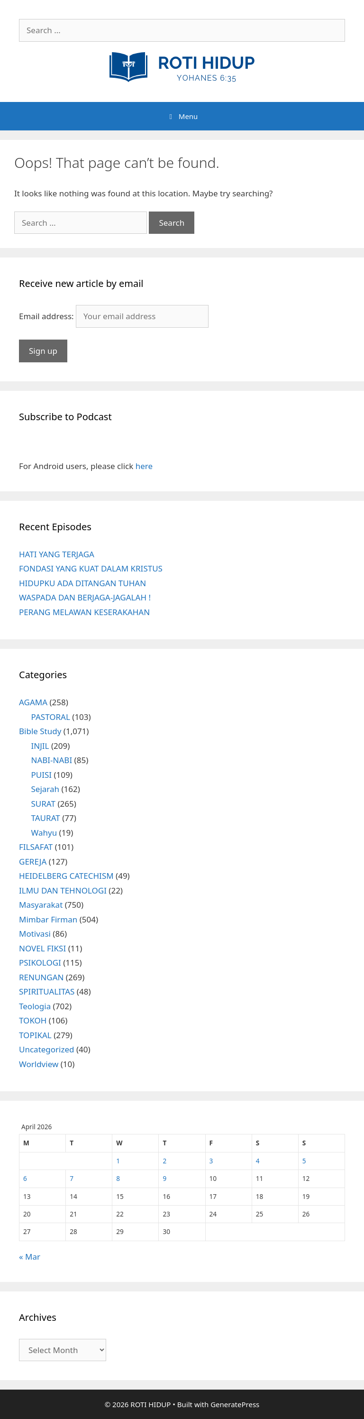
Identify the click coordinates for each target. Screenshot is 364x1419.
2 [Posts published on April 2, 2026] (164, 1160)
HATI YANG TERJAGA (56, 554)
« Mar (29, 1256)
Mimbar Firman (48, 919)
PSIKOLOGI (40, 962)
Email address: (47, 316)
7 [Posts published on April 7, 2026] (71, 1178)
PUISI (41, 774)
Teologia (35, 1006)
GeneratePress (234, 1404)
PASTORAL (50, 716)
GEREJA (32, 861)
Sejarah (45, 788)
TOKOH (32, 1020)
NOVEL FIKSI (42, 948)
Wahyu (44, 832)
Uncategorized (46, 1049)
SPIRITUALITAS (46, 991)
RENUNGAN (41, 977)
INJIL (40, 745)
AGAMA (33, 702)
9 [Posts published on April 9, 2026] (164, 1178)
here (144, 466)
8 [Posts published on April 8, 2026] (118, 1178)
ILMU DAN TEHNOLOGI (63, 890)
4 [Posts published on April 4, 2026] (258, 1160)
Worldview (38, 1064)
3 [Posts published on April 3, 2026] (211, 1160)
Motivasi (35, 933)
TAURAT (45, 817)
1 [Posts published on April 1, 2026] (118, 1160)
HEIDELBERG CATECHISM (66, 875)
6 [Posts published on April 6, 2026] (25, 1178)
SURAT (43, 803)
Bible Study (40, 731)
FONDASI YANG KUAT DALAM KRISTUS (91, 568)
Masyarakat (41, 904)
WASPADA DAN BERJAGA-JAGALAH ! (85, 597)
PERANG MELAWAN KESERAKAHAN (84, 612)
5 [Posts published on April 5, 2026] (304, 1160)
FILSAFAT (36, 846)
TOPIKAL (35, 1035)
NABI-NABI (52, 760)
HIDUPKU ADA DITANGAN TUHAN (82, 583)
